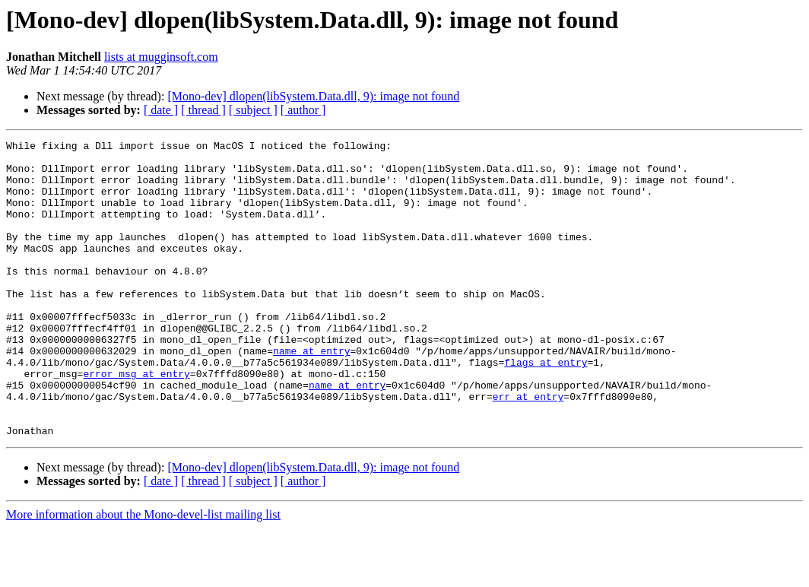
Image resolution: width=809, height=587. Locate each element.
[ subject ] (253, 109)
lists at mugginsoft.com (161, 56)
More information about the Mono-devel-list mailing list (143, 573)
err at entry (528, 448)
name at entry (311, 394)
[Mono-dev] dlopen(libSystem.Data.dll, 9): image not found (313, 96)
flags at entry (545, 407)
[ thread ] (203, 109)
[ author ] (303, 109)
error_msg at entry (136, 421)
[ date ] (161, 109)
